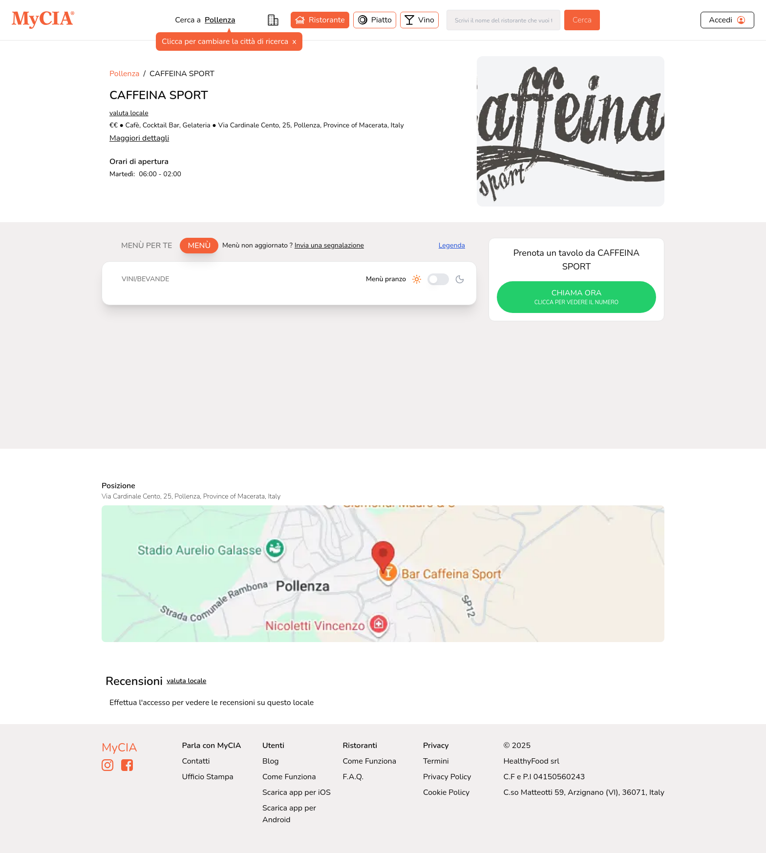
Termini (436, 761)
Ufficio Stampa (208, 776)
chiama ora (576, 297)
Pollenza (124, 73)
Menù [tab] (199, 245)
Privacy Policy (447, 776)
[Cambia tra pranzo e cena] (438, 279)
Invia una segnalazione (329, 245)
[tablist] (165, 245)
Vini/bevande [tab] (145, 279)
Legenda (452, 245)
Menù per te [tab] (146, 245)
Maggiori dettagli (139, 138)
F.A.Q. (352, 776)
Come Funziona (289, 776)
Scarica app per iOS (296, 792)
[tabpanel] (289, 283)
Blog (270, 761)
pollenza (220, 20)
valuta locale (129, 113)
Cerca (582, 20)
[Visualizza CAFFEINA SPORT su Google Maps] (383, 573)
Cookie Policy (446, 792)
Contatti (196, 761)
